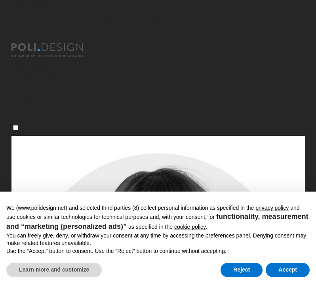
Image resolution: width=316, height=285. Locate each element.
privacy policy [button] (272, 208)
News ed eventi (35, 97)
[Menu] (15, 127)
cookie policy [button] (190, 227)
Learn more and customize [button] (54, 269)
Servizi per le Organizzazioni (55, 86)
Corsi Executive (35, 75)
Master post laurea (41, 65)
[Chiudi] (16, 38)
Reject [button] (241, 269)
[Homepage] (54, 50)
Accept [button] (287, 269)
